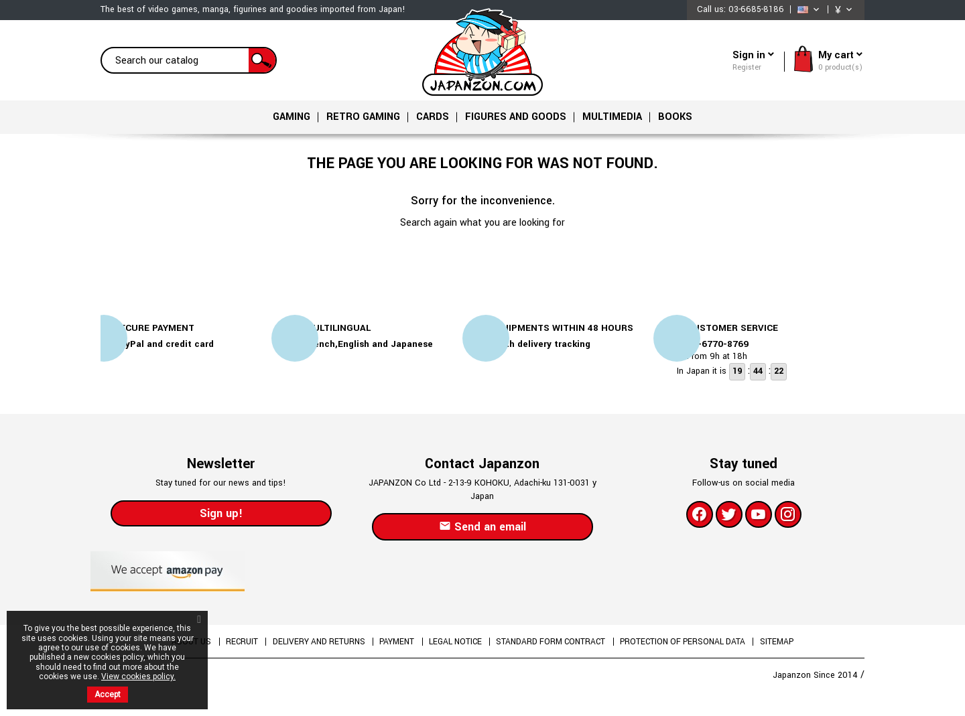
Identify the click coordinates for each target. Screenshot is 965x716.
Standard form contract (558, 646)
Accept (107, 694)
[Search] (189, 60)
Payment (392, 646)
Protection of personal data (698, 646)
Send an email (482, 531)
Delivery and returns (309, 646)
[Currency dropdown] (844, 10)
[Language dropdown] (809, 10)
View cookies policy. (138, 676)
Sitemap (796, 646)
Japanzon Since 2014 (816, 679)
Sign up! (221, 517)
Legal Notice (456, 646)
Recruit (228, 646)
